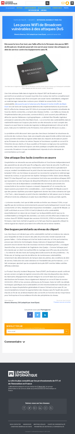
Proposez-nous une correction (62, 302)
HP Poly (20, 8)
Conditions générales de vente (21, 426)
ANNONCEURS (27, 424)
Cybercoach (57, 8)
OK (66, 331)
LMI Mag (43, 10)
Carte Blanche (30, 8)
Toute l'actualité (19, 20)
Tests (66, 8)
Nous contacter (15, 424)
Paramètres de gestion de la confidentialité (49, 426)
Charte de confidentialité (56, 424)
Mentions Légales (39, 424)
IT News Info (41, 386)
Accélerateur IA (44, 8)
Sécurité (31, 20)
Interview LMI (34, 10)
